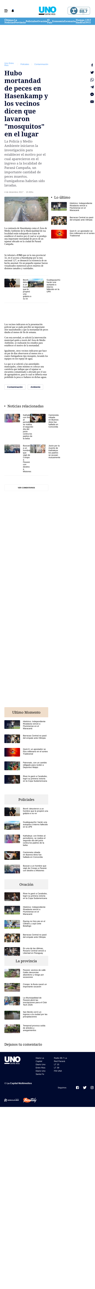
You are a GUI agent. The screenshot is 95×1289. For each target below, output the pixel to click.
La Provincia (20, 21)
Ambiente (15, 231)
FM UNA (58, 1071)
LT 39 (86, 21)
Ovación (42, 21)
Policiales (31, 21)
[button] (6, 10)
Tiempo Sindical (80, 21)
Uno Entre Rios (9, 64)
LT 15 (89, 21)
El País (49, 21)
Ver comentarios (26, 488)
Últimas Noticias (9, 21)
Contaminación (41, 64)
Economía (58, 21)
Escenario (70, 21)
